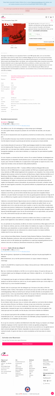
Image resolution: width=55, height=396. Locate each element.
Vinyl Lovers (4, 369)
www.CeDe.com (42, 9)
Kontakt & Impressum (20, 361)
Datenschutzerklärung (36, 2)
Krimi (12, 92)
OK (45, 4)
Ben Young (13, 79)
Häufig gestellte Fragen (48, 361)
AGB (16, 365)
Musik (30, 361)
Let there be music (5, 368)
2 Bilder (12, 47)
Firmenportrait (19, 363)
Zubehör (31, 371)
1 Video (15, 47)
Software (31, 375)
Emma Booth (14, 75)
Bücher (31, 366)
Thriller (12, 93)
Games (30, 365)
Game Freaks (4, 373)
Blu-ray (39, 35)
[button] (12, 45)
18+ (30, 376)
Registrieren (18, 373)
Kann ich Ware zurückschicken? (46, 364)
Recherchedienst (41, 44)
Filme (30, 363)
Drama (12, 90)
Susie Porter (35, 75)
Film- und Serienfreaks (6, 371)
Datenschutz (18, 366)
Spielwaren (31, 370)
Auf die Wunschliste (41, 48)
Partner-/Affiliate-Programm (19, 371)
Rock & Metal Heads (5, 366)
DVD (31, 35)
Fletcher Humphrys (20, 77)
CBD (30, 373)
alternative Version (26, 125)
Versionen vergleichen (49, 41)
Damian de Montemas (43, 75)
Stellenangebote (19, 368)
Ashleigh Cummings (21, 75)
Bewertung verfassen (27, 343)
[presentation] (25, 29)
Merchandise (32, 368)
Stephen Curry (29, 75)
